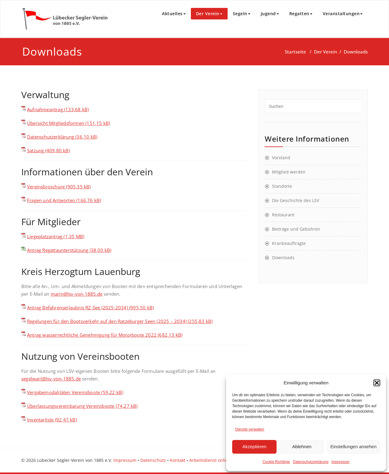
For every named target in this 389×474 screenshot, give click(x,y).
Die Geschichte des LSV (295, 200)
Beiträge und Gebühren (296, 229)
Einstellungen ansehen (353, 446)
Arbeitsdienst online (210, 460)
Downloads (283, 257)
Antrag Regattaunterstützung (57, 250)
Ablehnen (301, 446)
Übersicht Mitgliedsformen (55, 123)
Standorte (282, 186)
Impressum (340, 462)
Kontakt (177, 460)
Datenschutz (153, 460)
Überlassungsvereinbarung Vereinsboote (70, 406)
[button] (377, 383)
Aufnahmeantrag (45, 109)
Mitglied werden (288, 172)
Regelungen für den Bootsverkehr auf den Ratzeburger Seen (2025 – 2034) (107, 321)
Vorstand (281, 157)
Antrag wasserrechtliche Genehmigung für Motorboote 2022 (92, 335)
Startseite (295, 52)
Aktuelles (174, 13)
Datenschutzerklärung (311, 462)
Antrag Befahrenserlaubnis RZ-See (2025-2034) (77, 307)
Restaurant (283, 215)
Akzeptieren (254, 446)
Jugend (270, 13)
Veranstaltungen (343, 13)
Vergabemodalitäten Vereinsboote (63, 392)
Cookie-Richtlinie (276, 462)
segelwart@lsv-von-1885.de (51, 379)
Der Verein (209, 13)
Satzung (35, 150)
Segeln (241, 13)
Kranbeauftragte (289, 243)
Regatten (300, 13)
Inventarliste (40, 420)
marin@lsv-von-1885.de (76, 294)
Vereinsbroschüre (46, 187)
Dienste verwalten (249, 429)
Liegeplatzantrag (44, 236)
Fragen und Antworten (51, 200)
